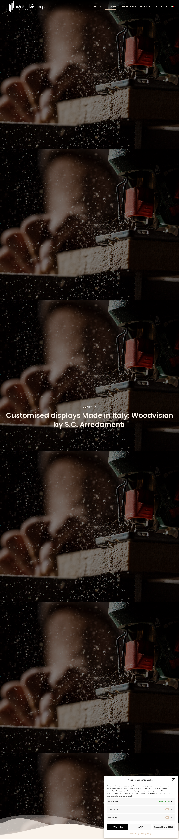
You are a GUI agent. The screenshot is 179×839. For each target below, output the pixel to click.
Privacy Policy (146, 834)
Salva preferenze (163, 826)
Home (97, 6)
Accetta (118, 826)
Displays (145, 6)
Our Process (128, 6)
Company (110, 6)
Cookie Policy (134, 834)
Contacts (160, 6)
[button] (173, 779)
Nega (140, 826)
